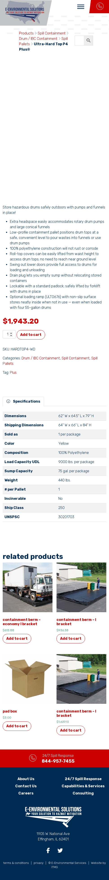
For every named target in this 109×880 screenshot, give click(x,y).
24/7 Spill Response (83, 779)
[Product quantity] (9, 334)
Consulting (83, 793)
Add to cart (30, 335)
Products (26, 33)
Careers (25, 793)
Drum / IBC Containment (38, 38)
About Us (25, 779)
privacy (39, 863)
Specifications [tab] (23, 401)
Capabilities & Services (83, 786)
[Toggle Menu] (80, 6)
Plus (13, 372)
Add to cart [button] (17, 638)
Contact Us (26, 786)
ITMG (54, 867)
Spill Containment (51, 33)
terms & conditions (16, 863)
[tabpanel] (54, 468)
